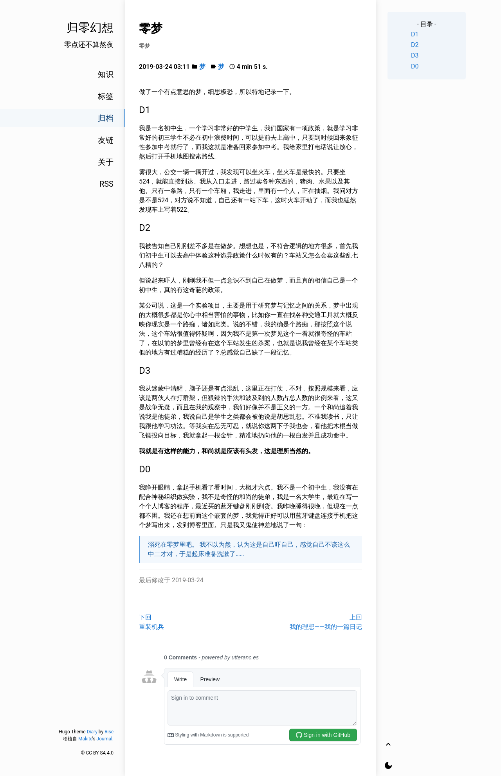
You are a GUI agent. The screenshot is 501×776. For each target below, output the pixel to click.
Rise (109, 732)
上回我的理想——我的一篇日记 (326, 622)
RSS (106, 184)
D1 (415, 34)
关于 (106, 162)
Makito (85, 739)
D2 (415, 45)
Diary (92, 732)
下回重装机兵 (151, 622)
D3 (415, 55)
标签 (106, 96)
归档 (106, 118)
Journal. (105, 739)
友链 (106, 140)
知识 (106, 74)
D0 (415, 66)
